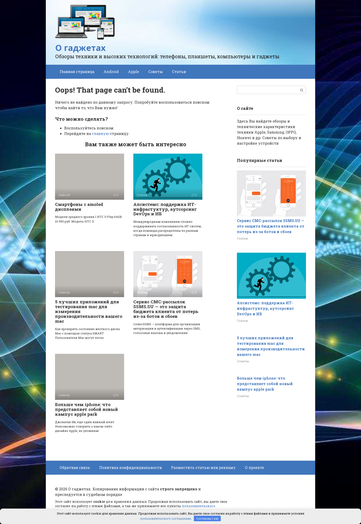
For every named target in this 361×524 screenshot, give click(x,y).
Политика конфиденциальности (130, 467)
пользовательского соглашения (165, 518)
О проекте (254, 467)
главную (100, 133)
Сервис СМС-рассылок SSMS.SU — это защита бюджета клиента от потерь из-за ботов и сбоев (165, 309)
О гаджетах (80, 47)
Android (111, 71)
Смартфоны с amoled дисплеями (79, 206)
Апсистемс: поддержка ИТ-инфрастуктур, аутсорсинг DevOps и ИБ (165, 209)
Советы (155, 71)
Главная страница (77, 71)
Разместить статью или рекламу (203, 467)
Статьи (179, 71)
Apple (133, 71)
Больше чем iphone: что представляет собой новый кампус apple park (86, 409)
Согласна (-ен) (207, 518)
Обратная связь (75, 467)
